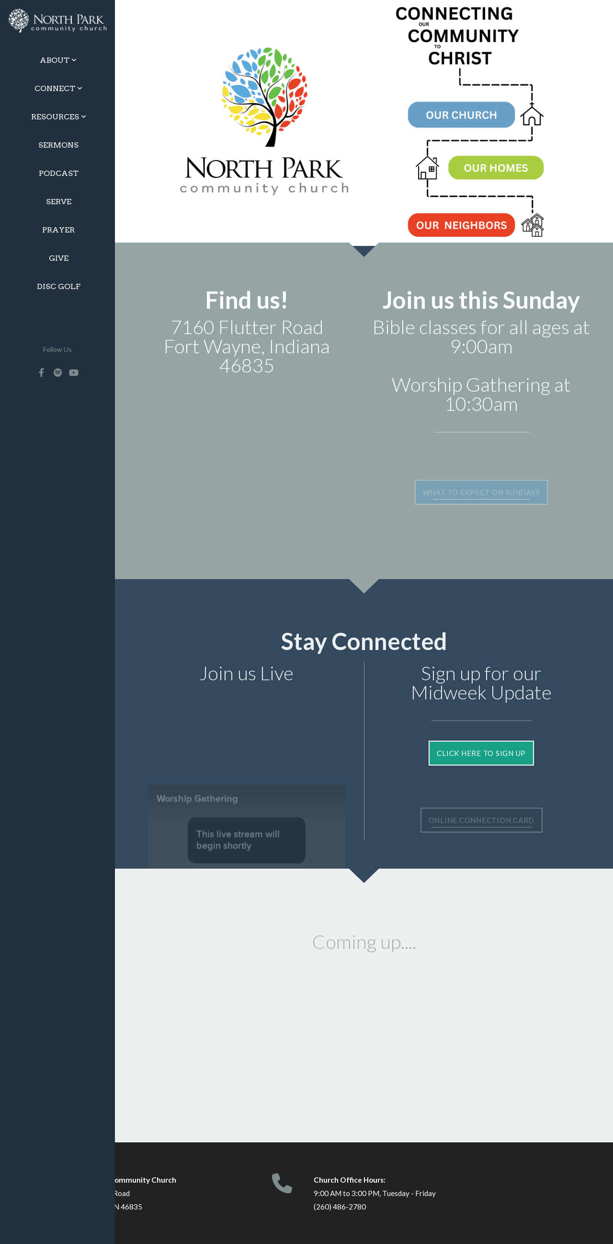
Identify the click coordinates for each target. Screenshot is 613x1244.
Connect (58, 88)
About (58, 60)
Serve (58, 201)
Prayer (58, 229)
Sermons (58, 145)
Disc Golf (58, 286)
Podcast (59, 173)
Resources (58, 116)
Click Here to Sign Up (481, 753)
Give (58, 258)
